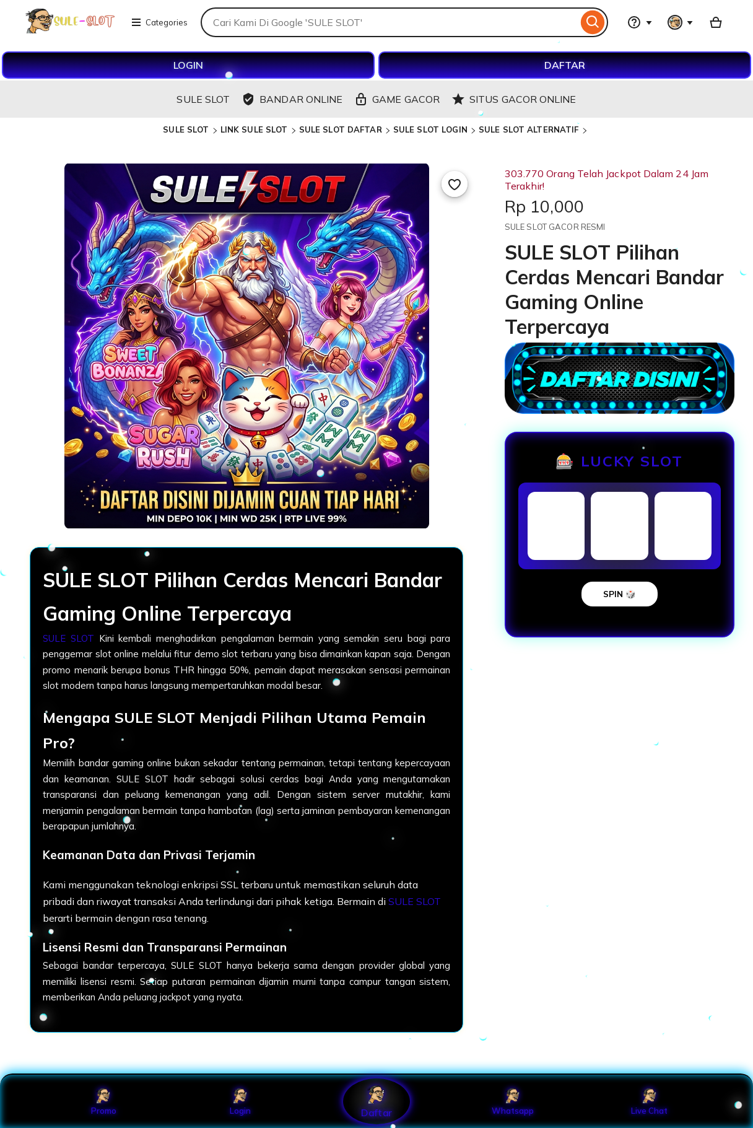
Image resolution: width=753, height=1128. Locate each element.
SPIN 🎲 (619, 594)
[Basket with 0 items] (716, 22)
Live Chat (649, 1101)
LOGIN (188, 65)
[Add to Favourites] (455, 184)
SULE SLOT (186, 129)
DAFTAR (564, 65)
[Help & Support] (639, 22)
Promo (103, 1101)
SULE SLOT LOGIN (430, 129)
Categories (159, 22)
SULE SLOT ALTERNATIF (529, 129)
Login (240, 1101)
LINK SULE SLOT (254, 129)
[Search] (593, 22)
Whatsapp (513, 1101)
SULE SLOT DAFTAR (340, 129)
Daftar (376, 1101)
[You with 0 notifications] (680, 22)
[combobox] (389, 22)
